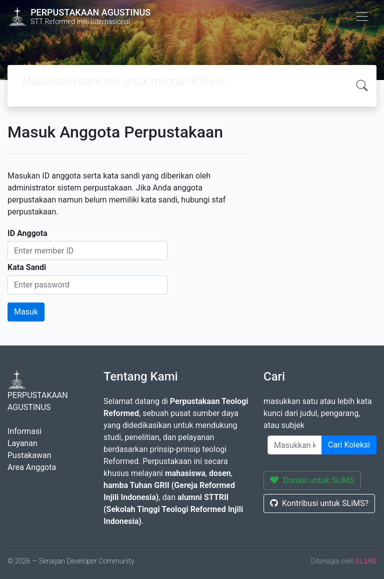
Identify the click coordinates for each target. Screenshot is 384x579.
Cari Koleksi (349, 445)
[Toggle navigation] (362, 16)
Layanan (23, 443)
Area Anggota (32, 467)
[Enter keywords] (295, 445)
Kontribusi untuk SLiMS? (319, 503)
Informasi (25, 431)
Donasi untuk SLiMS (312, 480)
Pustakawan (29, 455)
